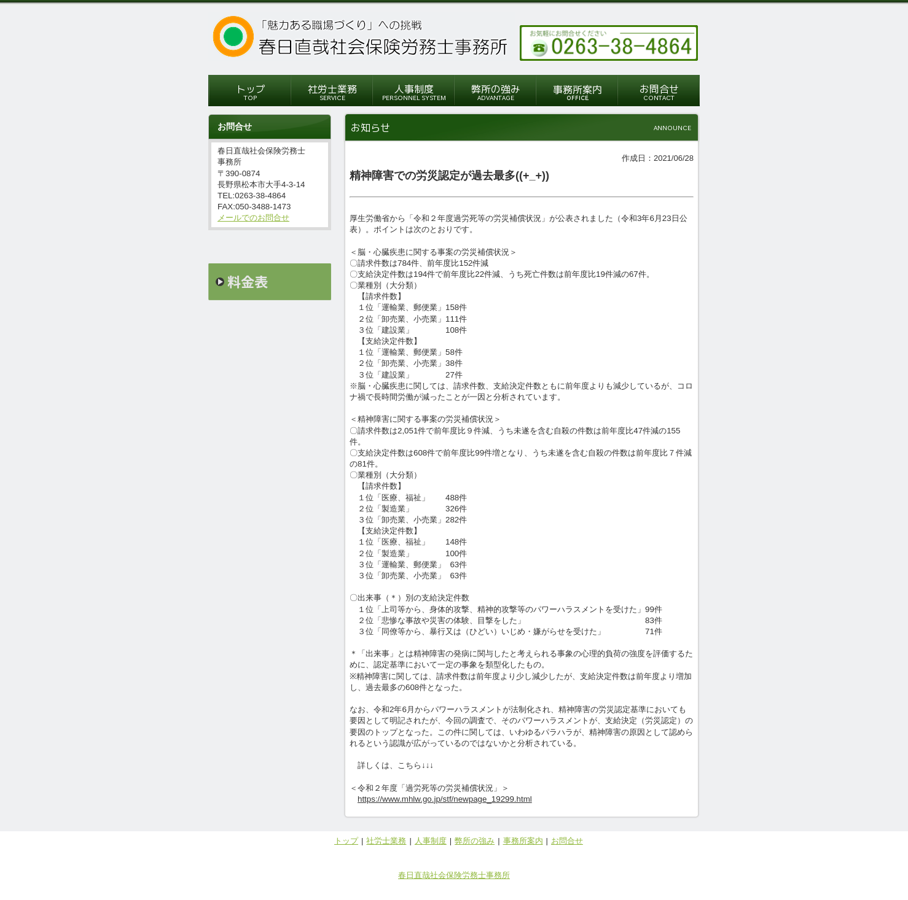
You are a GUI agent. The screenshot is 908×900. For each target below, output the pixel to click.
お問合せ (567, 840)
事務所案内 (523, 840)
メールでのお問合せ (253, 217)
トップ (346, 840)
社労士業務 (386, 840)
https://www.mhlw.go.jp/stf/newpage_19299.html (445, 799)
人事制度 (431, 840)
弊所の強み (475, 840)
